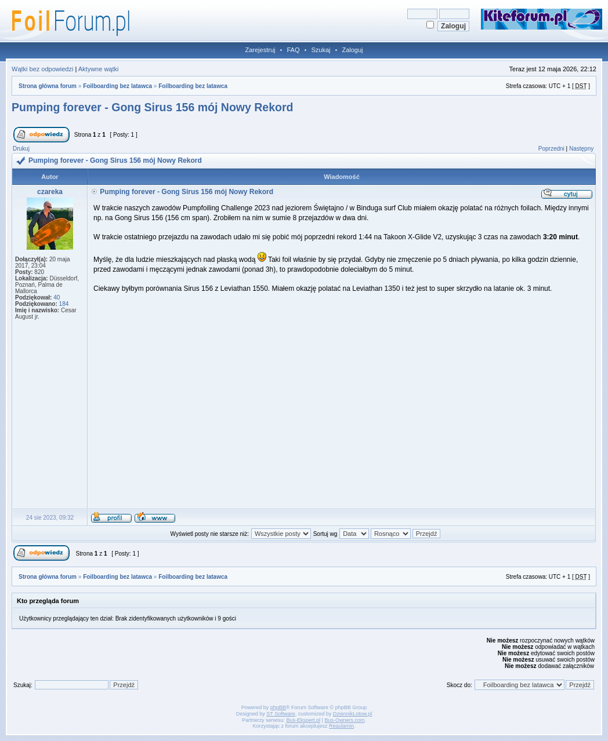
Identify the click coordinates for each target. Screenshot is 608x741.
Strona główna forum (48, 86)
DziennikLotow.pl (352, 714)
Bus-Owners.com (344, 720)
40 (56, 297)
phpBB (278, 707)
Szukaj (320, 49)
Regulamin (341, 726)
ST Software (280, 714)
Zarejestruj (260, 49)
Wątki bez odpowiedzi (42, 68)
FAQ (293, 49)
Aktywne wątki (98, 68)
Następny (581, 148)
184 (64, 304)
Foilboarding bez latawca (117, 86)
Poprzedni (551, 148)
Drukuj (21, 148)
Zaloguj (352, 49)
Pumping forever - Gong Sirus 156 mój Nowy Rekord (152, 107)
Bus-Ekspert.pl (304, 720)
